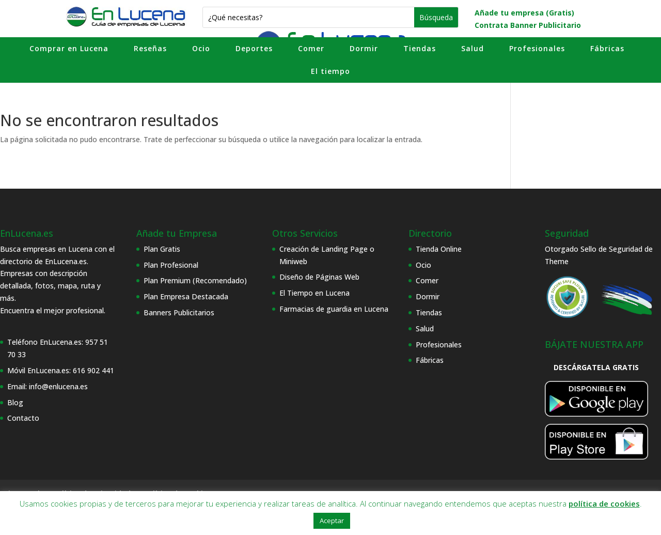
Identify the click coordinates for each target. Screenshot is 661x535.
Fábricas (607, 48)
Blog (15, 402)
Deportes (254, 48)
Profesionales (537, 48)
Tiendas (419, 48)
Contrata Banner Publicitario (528, 25)
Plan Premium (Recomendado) (195, 280)
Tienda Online (439, 249)
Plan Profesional (171, 265)
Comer (311, 48)
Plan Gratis (162, 249)
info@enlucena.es (58, 386)
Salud (472, 48)
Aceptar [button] (332, 520)
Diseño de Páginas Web (319, 277)
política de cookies (604, 503)
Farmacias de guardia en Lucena (333, 309)
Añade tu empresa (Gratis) (524, 13)
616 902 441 (93, 370)
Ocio (201, 48)
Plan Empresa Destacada (186, 296)
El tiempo (330, 71)
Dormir (364, 48)
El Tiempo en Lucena (314, 293)
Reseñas (150, 48)
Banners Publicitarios (179, 312)
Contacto (23, 418)
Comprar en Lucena (68, 48)
